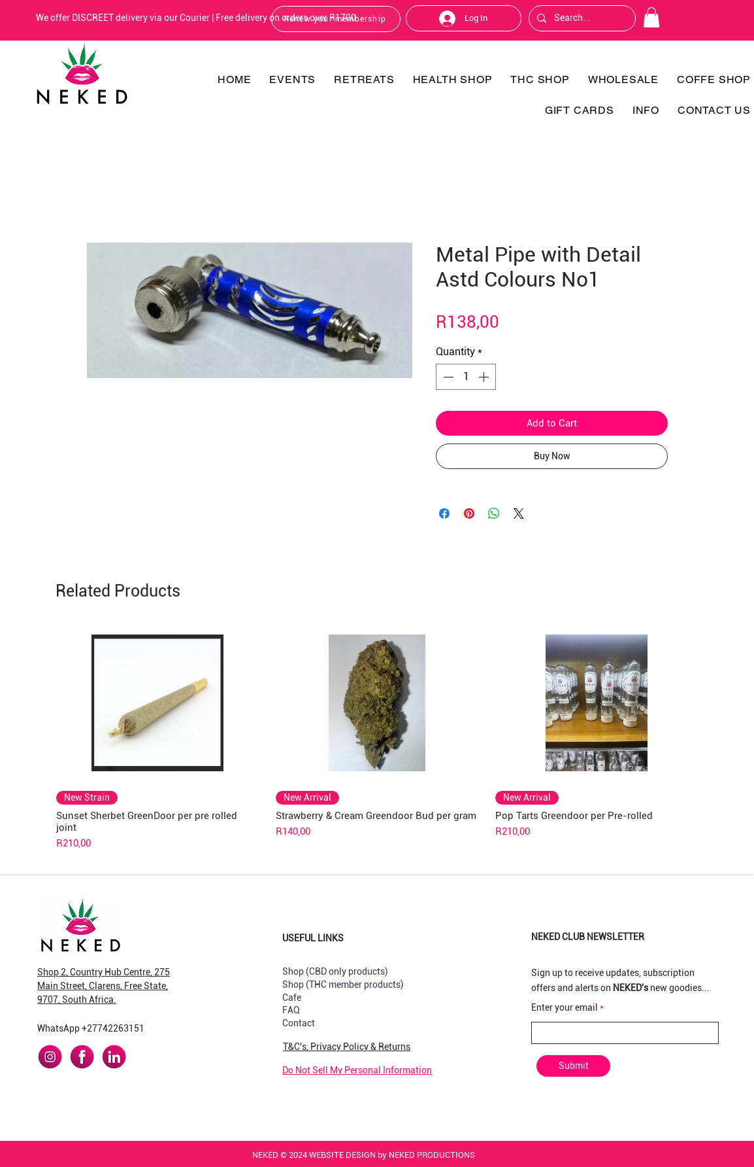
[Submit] (573, 1066)
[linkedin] (114, 1057)
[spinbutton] (466, 376)
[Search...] (581, 18)
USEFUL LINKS (313, 938)
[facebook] (82, 1057)
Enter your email (564, 1007)
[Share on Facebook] (444, 513)
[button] (651, 17)
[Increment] (485, 376)
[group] (377, 738)
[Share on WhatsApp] (494, 513)
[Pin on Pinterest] (469, 513)
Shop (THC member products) (343, 984)
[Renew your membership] (336, 19)
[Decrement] (447, 376)
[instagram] (50, 1057)
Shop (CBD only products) (335, 971)
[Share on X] (519, 513)
